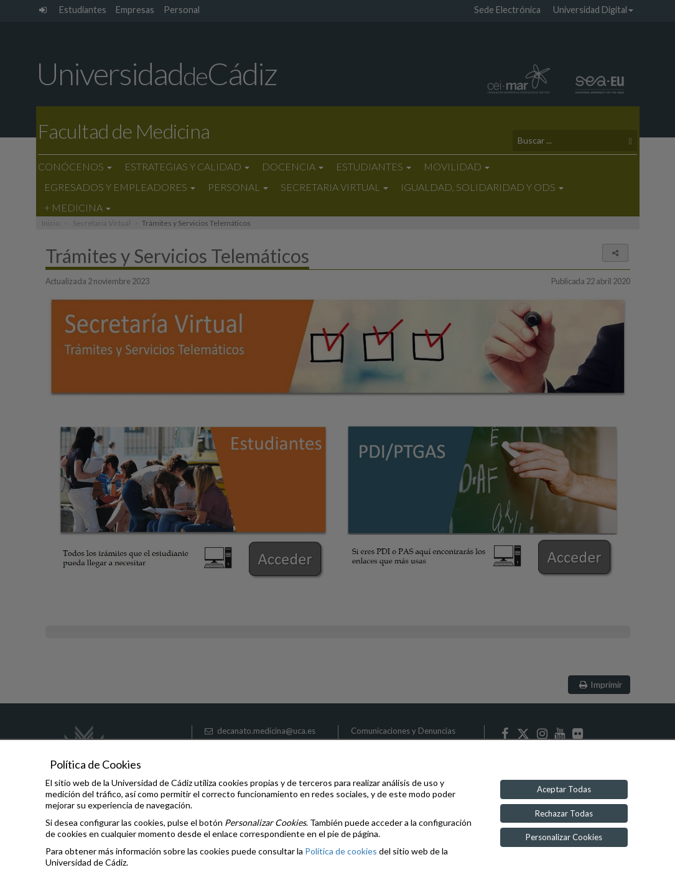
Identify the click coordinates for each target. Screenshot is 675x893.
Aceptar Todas (564, 789)
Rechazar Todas (564, 813)
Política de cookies (341, 851)
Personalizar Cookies (564, 837)
